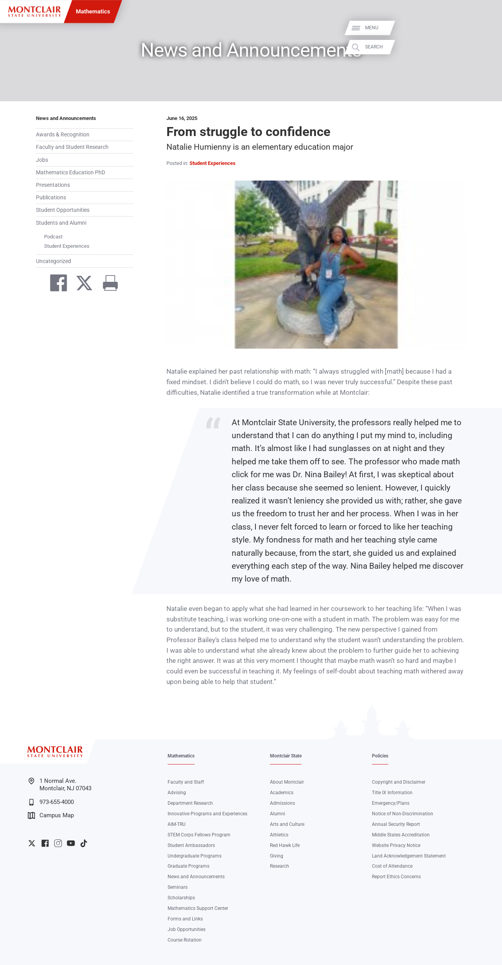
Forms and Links (185, 919)
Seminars (178, 887)
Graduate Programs (188, 866)
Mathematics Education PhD (70, 172)
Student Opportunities (62, 210)
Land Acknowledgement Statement (409, 856)
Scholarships (181, 898)
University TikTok (84, 843)
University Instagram (58, 843)
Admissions (282, 803)
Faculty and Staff (186, 782)
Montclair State (286, 756)
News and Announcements (66, 118)
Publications (51, 197)
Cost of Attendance (392, 866)
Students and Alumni (61, 223)
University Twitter (32, 843)
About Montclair (287, 782)
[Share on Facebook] (55, 284)
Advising (177, 792)
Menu (484, 27)
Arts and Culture (287, 824)
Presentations (53, 185)
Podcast (53, 237)
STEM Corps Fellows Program (199, 835)
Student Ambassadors (191, 845)
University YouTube (71, 843)
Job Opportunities (186, 929)
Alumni (277, 813)
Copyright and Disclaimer (398, 782)
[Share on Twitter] (81, 284)
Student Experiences (66, 246)
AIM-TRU (177, 824)
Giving (276, 856)
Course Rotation (185, 940)
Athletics (279, 835)
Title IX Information (392, 792)
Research (279, 866)
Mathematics (93, 11)
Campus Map (51, 815)
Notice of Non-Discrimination (402, 813)
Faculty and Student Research (72, 147)
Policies (380, 756)
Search (487, 46)
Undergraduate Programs (195, 856)
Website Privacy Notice (396, 845)
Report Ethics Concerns (396, 876)
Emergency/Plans (390, 803)
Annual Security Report (396, 824)
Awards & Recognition (62, 134)
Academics (281, 792)
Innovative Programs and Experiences (207, 813)
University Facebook (45, 843)
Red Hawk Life (285, 845)
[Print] (107, 284)
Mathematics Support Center (198, 908)
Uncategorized (53, 261)
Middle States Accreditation (401, 835)
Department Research (190, 803)
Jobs (42, 160)
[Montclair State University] (34, 11)
